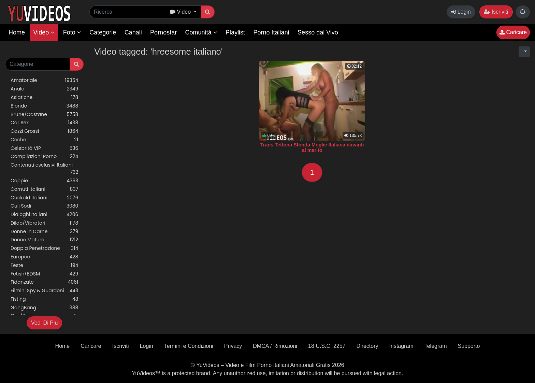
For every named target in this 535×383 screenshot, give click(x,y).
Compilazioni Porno (44, 156)
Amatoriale (44, 80)
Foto (72, 32)
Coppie (44, 180)
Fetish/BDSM (44, 274)
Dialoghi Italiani (44, 214)
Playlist (235, 32)
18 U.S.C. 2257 (326, 346)
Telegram (435, 346)
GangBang (44, 307)
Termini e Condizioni (188, 346)
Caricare (513, 32)
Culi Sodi (44, 206)
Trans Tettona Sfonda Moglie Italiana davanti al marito (312, 147)
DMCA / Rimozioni (275, 346)
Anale (44, 89)
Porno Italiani (271, 32)
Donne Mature (44, 239)
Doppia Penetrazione (44, 248)
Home (17, 32)
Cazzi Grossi (44, 131)
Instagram (401, 346)
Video (44, 32)
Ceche (44, 139)
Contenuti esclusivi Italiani (44, 168)
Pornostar (163, 32)
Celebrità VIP (44, 148)
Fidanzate (44, 282)
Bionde (44, 106)
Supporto (469, 346)
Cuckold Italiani (44, 197)
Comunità (201, 32)
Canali (133, 32)
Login (461, 12)
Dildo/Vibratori (44, 223)
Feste (44, 265)
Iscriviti (496, 12)
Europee (44, 256)
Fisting (44, 299)
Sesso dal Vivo (318, 32)
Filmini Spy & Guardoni (44, 290)
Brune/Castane (44, 114)
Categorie (102, 32)
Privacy (233, 346)
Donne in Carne (44, 231)
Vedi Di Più (44, 323)
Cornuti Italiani (44, 189)
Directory (367, 346)
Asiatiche (44, 97)
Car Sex (44, 122)
